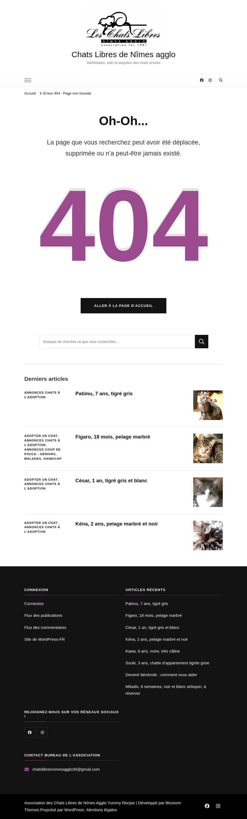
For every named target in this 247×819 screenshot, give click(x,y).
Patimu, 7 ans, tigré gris (104, 393)
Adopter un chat (41, 435)
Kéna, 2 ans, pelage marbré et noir (117, 524)
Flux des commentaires (45, 627)
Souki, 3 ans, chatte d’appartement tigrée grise (167, 663)
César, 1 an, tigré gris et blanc (112, 480)
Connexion (34, 603)
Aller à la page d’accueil (123, 306)
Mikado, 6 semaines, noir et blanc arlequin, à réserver (166, 689)
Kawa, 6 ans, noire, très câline (153, 651)
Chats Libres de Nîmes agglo (123, 54)
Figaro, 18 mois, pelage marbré (113, 437)
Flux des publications (43, 615)
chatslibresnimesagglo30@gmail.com (66, 769)
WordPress (74, 809)
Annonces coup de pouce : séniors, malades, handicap (43, 454)
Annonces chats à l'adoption (42, 395)
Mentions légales (102, 809)
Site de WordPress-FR (44, 639)
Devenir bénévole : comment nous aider (161, 674)
